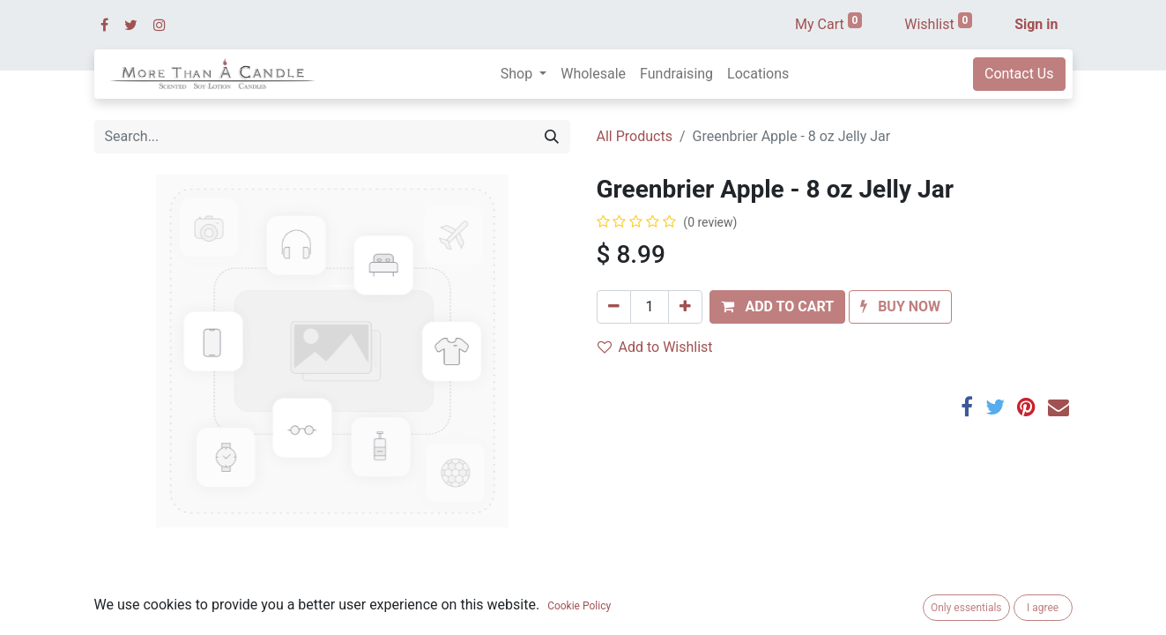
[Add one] (685, 307)
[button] (777, 307)
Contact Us (1019, 73)
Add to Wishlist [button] (655, 347)
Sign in (1036, 24)
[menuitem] (593, 74)
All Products (634, 136)
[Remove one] (614, 307)
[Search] (551, 136)
